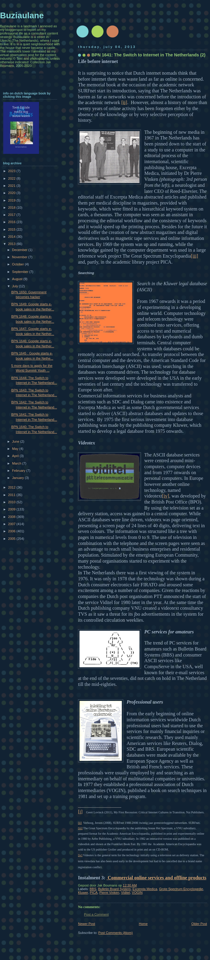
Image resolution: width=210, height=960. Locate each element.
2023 (12, 171)
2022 (12, 178)
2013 (12, 244)
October (18, 264)
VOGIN (137, 892)
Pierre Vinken (109, 892)
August (17, 279)
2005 (12, 538)
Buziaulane (22, 15)
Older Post (199, 924)
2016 (12, 222)
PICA (94, 892)
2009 (12, 509)
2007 (12, 524)
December (20, 250)
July (15, 286)
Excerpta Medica (145, 889)
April (16, 456)
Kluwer (83, 892)
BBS (93, 889)
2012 (12, 487)
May (15, 448)
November (20, 257)
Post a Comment (96, 914)
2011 (12, 495)
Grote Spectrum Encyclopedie (181, 889)
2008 (12, 517)
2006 (12, 531)
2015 (12, 229)
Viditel (125, 892)
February (19, 470)
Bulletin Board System (114, 889)
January (18, 478)
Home (143, 924)
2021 (12, 185)
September (20, 272)
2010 (12, 502)
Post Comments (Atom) (115, 933)
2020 (12, 193)
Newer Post (86, 924)
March (17, 463)
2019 (12, 200)
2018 (12, 207)
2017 (12, 215)
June (16, 441)
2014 (12, 236)
